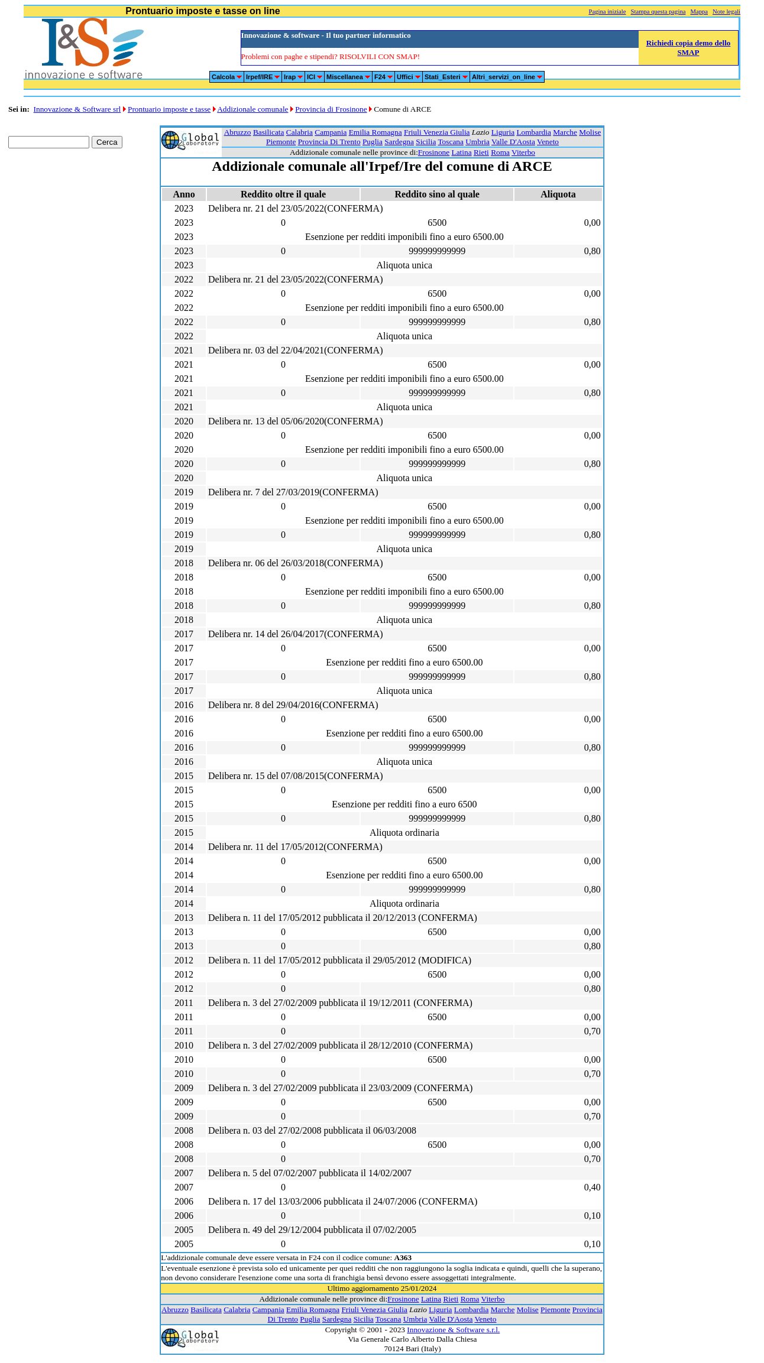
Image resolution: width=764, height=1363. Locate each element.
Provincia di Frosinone (331, 109)
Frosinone (433, 152)
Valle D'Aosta (513, 141)
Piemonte (281, 141)
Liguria (502, 132)
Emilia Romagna (375, 132)
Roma (500, 152)
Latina (462, 152)
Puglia (372, 141)
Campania (331, 132)
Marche (565, 132)
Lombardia (533, 132)
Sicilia (426, 141)
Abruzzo (237, 132)
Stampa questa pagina (658, 11)
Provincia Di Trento (329, 141)
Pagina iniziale (607, 11)
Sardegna (399, 141)
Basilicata (268, 132)
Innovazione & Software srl (77, 109)
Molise (590, 132)
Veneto (548, 141)
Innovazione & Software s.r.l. (453, 1329)
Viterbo (523, 152)
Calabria (299, 132)
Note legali (726, 11)
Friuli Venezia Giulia (437, 132)
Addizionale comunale (252, 109)
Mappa (699, 11)
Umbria (477, 141)
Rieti (481, 152)
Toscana (450, 141)
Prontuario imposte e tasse (169, 109)
